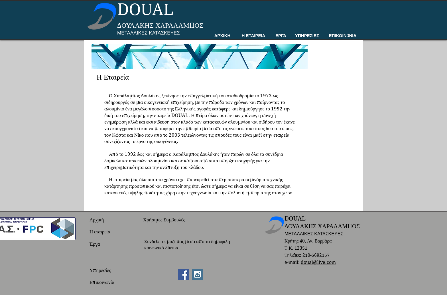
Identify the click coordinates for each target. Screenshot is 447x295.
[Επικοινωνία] (105, 282)
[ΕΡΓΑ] (281, 36)
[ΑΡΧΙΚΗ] (222, 36)
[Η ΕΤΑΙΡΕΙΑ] (253, 36)
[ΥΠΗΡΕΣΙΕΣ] (307, 36)
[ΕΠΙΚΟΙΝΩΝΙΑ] (342, 36)
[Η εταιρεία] (105, 232)
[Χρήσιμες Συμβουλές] (166, 220)
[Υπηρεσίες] (105, 270)
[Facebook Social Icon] (183, 274)
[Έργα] (105, 244)
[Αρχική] (105, 220)
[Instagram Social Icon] (197, 274)
